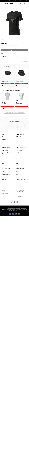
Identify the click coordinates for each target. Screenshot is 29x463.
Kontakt (3, 138)
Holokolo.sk (18, 208)
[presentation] (2, 77)
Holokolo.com (23, 209)
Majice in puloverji (5, 177)
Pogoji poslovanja (19, 152)
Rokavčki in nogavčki (19, 180)
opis (2, 53)
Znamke (3, 194)
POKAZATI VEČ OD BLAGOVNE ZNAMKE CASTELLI (14, 112)
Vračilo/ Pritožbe (5, 150)
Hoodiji (17, 174)
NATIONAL (18, 194)
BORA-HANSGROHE (20, 190)
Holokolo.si (19, 209)
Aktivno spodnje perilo (6, 168)
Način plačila (18, 136)
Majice (17, 176)
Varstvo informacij (19, 150)
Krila (17, 177)
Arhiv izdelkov (4, 139)
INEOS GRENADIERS (20, 191)
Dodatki (3, 191)
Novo (3, 162)
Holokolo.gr (19, 210)
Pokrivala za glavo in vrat (6, 174)
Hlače (3, 165)
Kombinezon (4, 179)
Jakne (3, 166)
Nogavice (3, 171)
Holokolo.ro (14, 209)
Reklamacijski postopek (6, 147)
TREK (17, 193)
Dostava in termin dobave (20, 138)
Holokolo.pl (4, 209)
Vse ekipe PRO (19, 196)
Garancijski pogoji (5, 148)
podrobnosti (3, 56)
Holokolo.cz (23, 208)
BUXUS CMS (10, 208)
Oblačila (3, 190)
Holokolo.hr (15, 210)
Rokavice (3, 169)
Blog (2, 136)
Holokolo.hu (9, 209)
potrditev (24, 124)
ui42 (15, 208)
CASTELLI (3, 41)
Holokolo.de (10, 210)
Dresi (3, 163)
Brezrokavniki (4, 176)
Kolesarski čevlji (4, 193)
